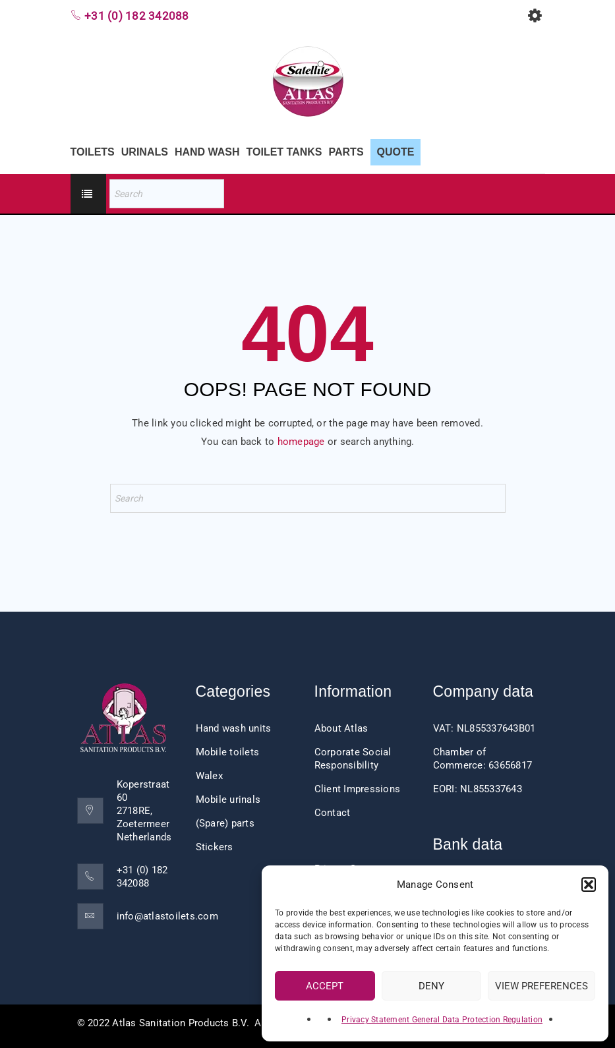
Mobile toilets (228, 752)
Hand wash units (234, 728)
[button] (588, 884)
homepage (301, 442)
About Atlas (341, 728)
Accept (324, 986)
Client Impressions (357, 789)
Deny (431, 986)
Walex (209, 776)
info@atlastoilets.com (167, 916)
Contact (332, 813)
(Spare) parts (225, 823)
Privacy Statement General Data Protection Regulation (441, 1019)
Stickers (214, 847)
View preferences (541, 986)
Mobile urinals (228, 799)
